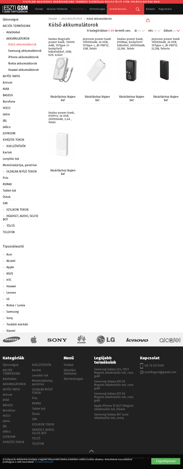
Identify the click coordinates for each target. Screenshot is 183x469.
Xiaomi (10, 330)
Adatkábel (13, 32)
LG (7, 299)
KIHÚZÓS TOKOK (13, 139)
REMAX (7, 184)
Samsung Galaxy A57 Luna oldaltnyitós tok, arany (111, 416)
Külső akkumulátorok (22, 44)
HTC (8, 280)
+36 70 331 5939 (152, 366)
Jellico (7, 127)
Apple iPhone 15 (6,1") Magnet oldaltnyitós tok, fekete (113, 407)
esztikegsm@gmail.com (158, 372)
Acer (9, 254)
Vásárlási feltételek (57, 9)
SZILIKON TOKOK (17, 209)
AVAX (6, 89)
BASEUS (8, 95)
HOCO (6, 108)
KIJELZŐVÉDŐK (16, 146)
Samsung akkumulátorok (25, 50)
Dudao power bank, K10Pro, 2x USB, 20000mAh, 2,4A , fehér (61, 117)
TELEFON (9, 232)
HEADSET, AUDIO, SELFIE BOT (43, 431)
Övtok (7, 197)
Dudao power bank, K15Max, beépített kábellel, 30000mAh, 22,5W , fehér (131, 43)
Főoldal (39, 9)
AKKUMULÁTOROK (18, 38)
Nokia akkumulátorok (22, 63)
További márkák (17, 324)
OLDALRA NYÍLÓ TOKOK (21, 171)
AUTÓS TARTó (11, 76)
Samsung (12, 311)
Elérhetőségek (97, 9)
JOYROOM (9, 133)
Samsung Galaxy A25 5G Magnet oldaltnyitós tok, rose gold (113, 397)
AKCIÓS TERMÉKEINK (16, 26)
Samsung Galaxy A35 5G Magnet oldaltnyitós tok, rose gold (113, 385)
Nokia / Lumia (15, 305)
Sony (9, 318)
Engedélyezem (166, 461)
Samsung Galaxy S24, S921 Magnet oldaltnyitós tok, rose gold (113, 373)
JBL (5, 120)
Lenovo (11, 292)
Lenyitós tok (11, 159)
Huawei (11, 286)
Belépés (150, 9)
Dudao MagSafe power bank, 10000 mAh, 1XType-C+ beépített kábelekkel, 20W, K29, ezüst (61, 47)
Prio (5, 178)
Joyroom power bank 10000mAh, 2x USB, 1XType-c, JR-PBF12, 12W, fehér (97, 43)
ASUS (9, 273)
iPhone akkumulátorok (23, 57)
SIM (5, 203)
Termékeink (78, 9)
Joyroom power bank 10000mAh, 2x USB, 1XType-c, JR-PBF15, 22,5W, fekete (165, 43)
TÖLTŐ (10, 226)
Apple (10, 267)
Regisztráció (165, 9)
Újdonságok (10, 19)
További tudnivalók (44, 462)
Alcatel (10, 261)
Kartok (7, 152)
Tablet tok (9, 190)
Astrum (7, 82)
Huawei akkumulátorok (23, 70)
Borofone (9, 101)
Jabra (6, 114)
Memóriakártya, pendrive (20, 165)
